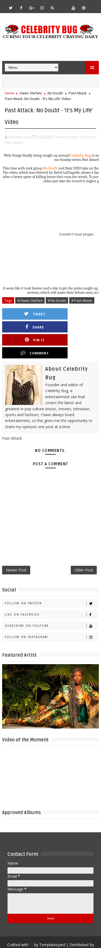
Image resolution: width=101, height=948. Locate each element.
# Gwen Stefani (29, 300)
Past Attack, (14, 142)
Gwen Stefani (31, 93)
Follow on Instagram (52, 614)
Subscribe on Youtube (52, 603)
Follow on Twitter (52, 580)
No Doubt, (88, 136)
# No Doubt (57, 300)
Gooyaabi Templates (51, 929)
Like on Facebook (52, 591)
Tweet (29, 313)
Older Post (84, 545)
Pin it (29, 327)
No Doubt (55, 93)
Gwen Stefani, (67, 136)
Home (9, 93)
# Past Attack (81, 300)
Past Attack (78, 93)
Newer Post (16, 545)
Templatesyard (52, 921)
